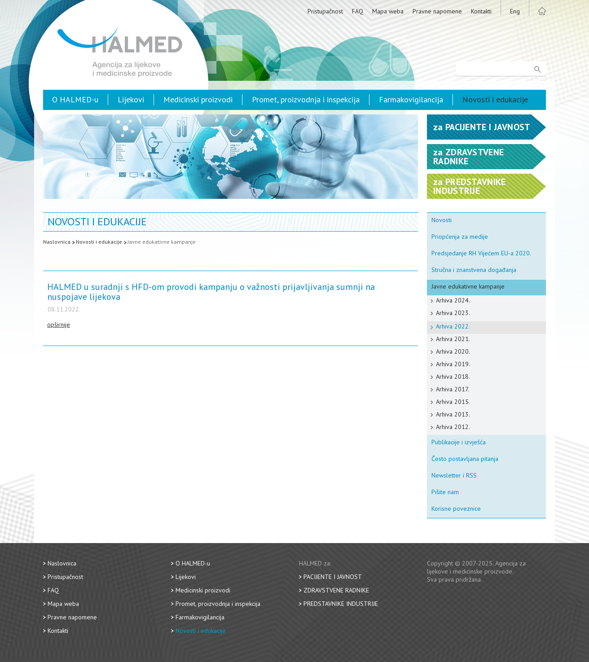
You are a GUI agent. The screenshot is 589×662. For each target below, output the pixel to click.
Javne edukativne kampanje (161, 241)
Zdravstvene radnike (336, 590)
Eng (515, 11)
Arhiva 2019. (453, 364)
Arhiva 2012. (453, 427)
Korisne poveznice (456, 508)
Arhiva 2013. (453, 414)
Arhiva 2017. (452, 389)
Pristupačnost (325, 11)
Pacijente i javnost (332, 577)
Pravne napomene (437, 11)
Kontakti (481, 11)
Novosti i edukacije (495, 99)
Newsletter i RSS (454, 475)
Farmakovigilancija (411, 99)
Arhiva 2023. (453, 313)
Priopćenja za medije (459, 236)
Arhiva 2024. (453, 300)
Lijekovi (131, 99)
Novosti (441, 220)
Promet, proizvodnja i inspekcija (306, 99)
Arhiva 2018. (453, 377)
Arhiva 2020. (453, 351)
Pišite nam (445, 492)
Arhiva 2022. (453, 326)
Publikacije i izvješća (458, 442)
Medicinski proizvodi (198, 99)
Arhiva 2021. (453, 339)
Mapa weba (388, 11)
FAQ (357, 11)
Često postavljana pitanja (464, 459)
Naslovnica (56, 241)
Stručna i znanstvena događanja (473, 270)
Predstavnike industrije (340, 604)
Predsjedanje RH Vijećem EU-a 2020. (481, 253)
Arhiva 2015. (453, 402)
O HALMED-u (75, 99)
